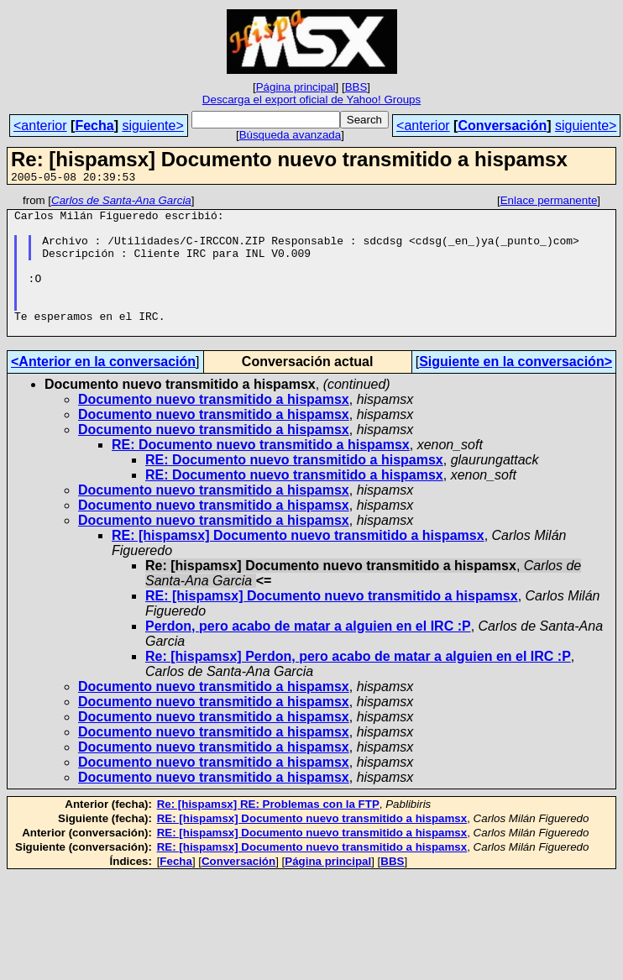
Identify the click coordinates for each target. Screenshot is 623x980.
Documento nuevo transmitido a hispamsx (213, 427)
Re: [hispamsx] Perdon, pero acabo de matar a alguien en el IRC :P (358, 684)
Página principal (296, 87)
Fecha (94, 125)
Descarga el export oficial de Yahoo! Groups (311, 99)
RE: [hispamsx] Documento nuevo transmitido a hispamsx (298, 563)
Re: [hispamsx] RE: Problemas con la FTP (268, 831)
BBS (356, 87)
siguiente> (152, 125)
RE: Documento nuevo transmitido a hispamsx (261, 472)
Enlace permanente (549, 203)
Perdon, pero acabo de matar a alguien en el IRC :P (308, 654)
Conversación (502, 125)
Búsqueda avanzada (290, 134)
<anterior (40, 125)
